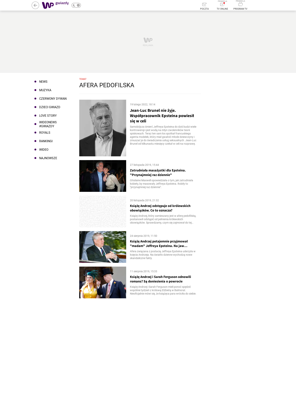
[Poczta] (204, 6)
